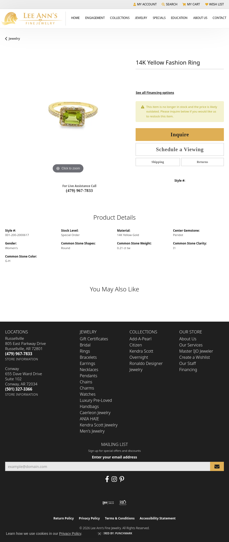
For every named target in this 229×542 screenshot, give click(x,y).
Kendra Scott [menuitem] (141, 351)
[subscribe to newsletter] (217, 466)
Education (179, 18)
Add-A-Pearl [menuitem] (140, 339)
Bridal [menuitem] (85, 345)
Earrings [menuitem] (87, 363)
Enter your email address (114, 457)
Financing (188, 369)
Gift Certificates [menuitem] (94, 339)
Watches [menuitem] (88, 394)
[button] (145, 4)
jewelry (14, 38)
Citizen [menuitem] (135, 345)
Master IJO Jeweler (196, 351)
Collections (119, 18)
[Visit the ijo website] (108, 503)
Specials (159, 18)
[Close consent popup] (99, 533)
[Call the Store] (18, 353)
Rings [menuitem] (85, 351)
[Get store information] (21, 359)
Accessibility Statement (158, 518)
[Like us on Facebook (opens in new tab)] (107, 479)
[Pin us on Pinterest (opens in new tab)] (121, 479)
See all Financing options (155, 92)
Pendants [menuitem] (88, 376)
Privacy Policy (89, 518)
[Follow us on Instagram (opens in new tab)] (114, 479)
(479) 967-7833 (79, 190)
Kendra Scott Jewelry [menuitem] (99, 425)
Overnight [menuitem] (138, 357)
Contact (219, 18)
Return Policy (63, 518)
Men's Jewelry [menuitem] (92, 431)
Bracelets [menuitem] (88, 357)
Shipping (157, 162)
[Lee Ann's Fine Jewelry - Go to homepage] (33, 19)
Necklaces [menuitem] (89, 369)
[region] (67, 111)
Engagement (95, 18)
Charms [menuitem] (87, 388)
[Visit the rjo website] (123, 503)
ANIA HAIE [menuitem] (89, 419)
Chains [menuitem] (86, 382)
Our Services (191, 345)
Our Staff (187, 363)
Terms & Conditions (120, 518)
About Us (200, 18)
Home (75, 18)
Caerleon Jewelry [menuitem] (95, 412)
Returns (202, 162)
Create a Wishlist (194, 357)
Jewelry (141, 18)
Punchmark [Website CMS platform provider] (123, 533)
